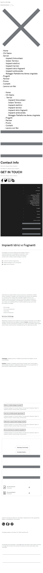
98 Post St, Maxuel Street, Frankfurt (9, 175)
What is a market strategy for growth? (13, 405)
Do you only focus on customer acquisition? (14, 429)
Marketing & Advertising (22, 447)
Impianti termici (12, 66)
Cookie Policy (37, 566)
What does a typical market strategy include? (15, 421)
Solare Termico (12, 61)
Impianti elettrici (13, 63)
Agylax (10, 559)
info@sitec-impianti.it (6, 534)
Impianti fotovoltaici (14, 58)
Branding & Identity (21, 452)
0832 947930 (5, 537)
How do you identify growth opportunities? (14, 413)
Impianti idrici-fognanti (15, 68)
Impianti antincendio (14, 71)
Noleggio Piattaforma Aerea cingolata (21, 73)
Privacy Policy (30, 566)
